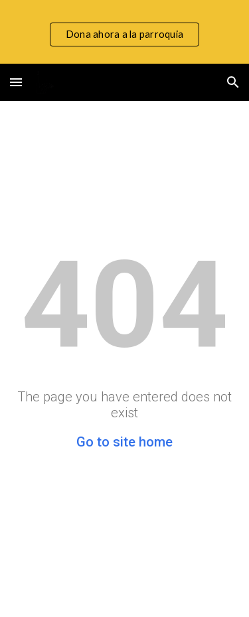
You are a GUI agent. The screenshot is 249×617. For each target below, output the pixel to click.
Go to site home (124, 442)
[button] (16, 82)
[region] (124, 32)
